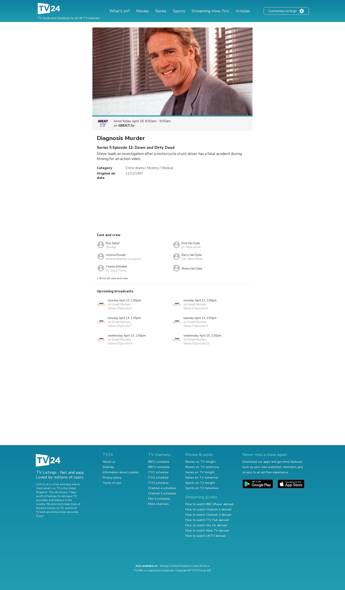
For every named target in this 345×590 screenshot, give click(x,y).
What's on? (119, 11)
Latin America (201, 566)
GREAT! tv (126, 125)
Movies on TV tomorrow (202, 467)
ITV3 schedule (158, 483)
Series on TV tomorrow (201, 477)
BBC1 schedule (158, 462)
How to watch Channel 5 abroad (208, 515)
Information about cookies (121, 472)
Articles (243, 11)
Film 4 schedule (159, 499)
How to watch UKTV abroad (205, 536)
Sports (179, 11)
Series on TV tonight (200, 472)
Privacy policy (112, 477)
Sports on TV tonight (200, 483)
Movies (142, 11)
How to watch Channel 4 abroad (208, 509)
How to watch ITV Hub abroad (207, 520)
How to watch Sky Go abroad (206, 525)
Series (160, 11)
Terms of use (112, 483)
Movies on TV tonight (200, 462)
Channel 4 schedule (162, 488)
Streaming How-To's (210, 11)
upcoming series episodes (62, 512)
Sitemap (108, 467)
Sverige (164, 566)
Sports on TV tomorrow (202, 488)
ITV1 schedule (158, 472)
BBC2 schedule (158, 467)
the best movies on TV (49, 508)
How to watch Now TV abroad (207, 530)
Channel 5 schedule (162, 493)
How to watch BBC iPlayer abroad (209, 504)
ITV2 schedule (158, 477)
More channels (158, 504)
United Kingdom (181, 566)
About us (109, 462)
